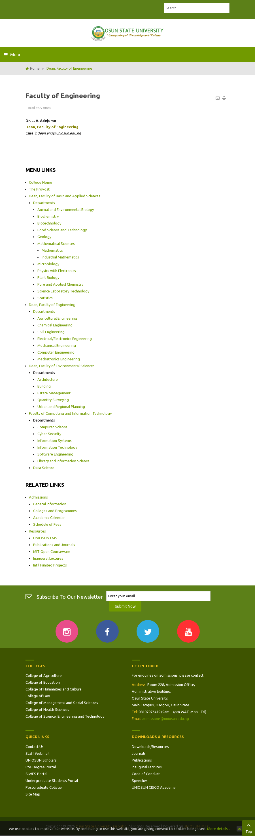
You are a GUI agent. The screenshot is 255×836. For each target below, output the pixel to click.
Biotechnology (49, 223)
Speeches (140, 780)
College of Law (38, 696)
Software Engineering (55, 454)
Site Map (33, 794)
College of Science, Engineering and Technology (65, 716)
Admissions (38, 497)
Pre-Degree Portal (41, 767)
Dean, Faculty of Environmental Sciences (62, 366)
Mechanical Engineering (56, 345)
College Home (40, 182)
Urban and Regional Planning (61, 407)
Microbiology (48, 264)
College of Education (43, 682)
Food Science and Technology (62, 230)
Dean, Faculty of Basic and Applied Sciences (64, 196)
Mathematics (52, 250)
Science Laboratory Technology (63, 291)
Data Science (43, 468)
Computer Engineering (56, 352)
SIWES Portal (36, 774)
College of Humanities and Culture (54, 689)
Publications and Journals (54, 545)
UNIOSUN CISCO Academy (153, 787)
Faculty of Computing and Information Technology (70, 413)
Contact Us (35, 747)
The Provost (39, 189)
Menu (13, 54)
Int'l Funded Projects (50, 565)
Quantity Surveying (53, 400)
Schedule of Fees (47, 524)
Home (35, 68)
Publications (142, 760)
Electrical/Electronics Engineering (64, 339)
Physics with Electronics (56, 271)
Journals (139, 753)
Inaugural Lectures (48, 558)
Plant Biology (48, 277)
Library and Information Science (63, 461)
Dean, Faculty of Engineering (52, 305)
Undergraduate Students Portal (52, 780)
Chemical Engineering (55, 325)
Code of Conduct (146, 774)
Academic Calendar (49, 517)
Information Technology (57, 447)
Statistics (45, 298)
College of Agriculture (44, 675)
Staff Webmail (37, 753)
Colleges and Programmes (55, 511)
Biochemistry (48, 216)
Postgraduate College (44, 787)
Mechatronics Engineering (58, 359)
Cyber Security (49, 434)
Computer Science (52, 427)
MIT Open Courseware (51, 551)
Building (44, 386)
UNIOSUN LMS (45, 538)
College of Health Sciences (47, 709)
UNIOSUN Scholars (41, 760)
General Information (49, 504)
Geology (44, 237)
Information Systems (54, 440)
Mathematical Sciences (56, 243)
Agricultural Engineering (57, 318)
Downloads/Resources (150, 747)
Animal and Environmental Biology (65, 209)
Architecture (47, 379)
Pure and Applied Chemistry (60, 284)
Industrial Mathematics (60, 257)
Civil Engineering (51, 332)
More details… (219, 829)
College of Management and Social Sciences (62, 703)
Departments (44, 203)
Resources (37, 531)
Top (248, 827)
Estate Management (54, 393)
